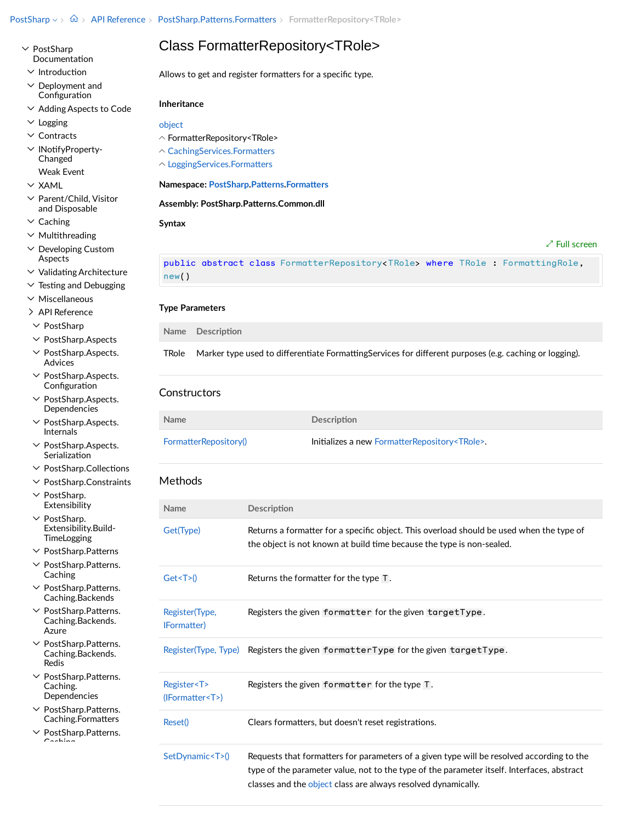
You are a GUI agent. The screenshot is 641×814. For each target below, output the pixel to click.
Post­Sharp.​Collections (86, 468)
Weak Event (61, 172)
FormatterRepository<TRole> (430, 441)
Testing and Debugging (81, 285)
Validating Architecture (82, 272)
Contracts (57, 136)
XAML (50, 185)
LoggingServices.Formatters (220, 164)
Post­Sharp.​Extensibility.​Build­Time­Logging (80, 529)
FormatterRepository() (205, 441)
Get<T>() (180, 578)
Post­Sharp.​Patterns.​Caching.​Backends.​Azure (82, 621)
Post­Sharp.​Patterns (81, 551)
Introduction (62, 72)
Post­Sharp (64, 326)
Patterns (267, 184)
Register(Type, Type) (201, 650)
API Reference (65, 312)
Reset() (176, 722)
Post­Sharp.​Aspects (80, 339)
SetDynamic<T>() (196, 756)
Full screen (576, 244)
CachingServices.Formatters (221, 151)
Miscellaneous (65, 299)
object (171, 125)
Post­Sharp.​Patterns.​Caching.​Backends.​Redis (82, 654)
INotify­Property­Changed (70, 154)
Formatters (307, 184)
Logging (52, 122)
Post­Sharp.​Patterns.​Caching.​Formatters (82, 714)
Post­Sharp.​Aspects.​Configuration (81, 381)
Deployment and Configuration (70, 91)
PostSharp (229, 184)
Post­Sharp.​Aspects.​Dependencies (81, 404)
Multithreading (67, 235)
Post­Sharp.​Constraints (87, 482)
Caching (54, 222)
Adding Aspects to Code (84, 109)
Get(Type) (181, 530)
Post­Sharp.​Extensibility (67, 500)
